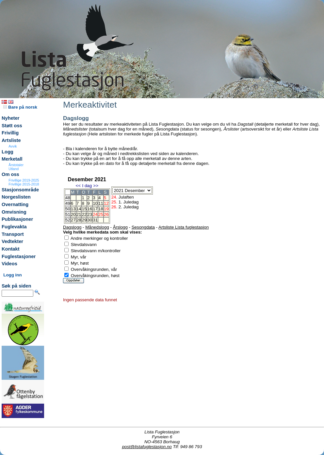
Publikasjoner (17, 219)
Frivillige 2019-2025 (23, 180)
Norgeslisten (16, 197)
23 (89, 214)
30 (89, 220)
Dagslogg (72, 227)
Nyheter (11, 118)
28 (78, 220)
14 (78, 208)
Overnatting (15, 204)
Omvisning (14, 212)
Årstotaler (16, 165)
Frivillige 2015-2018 (23, 184)
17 (95, 208)
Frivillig (10, 132)
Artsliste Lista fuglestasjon (183, 227)
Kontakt (11, 249)
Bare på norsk (20, 107)
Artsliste (11, 140)
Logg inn (12, 274)
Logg (7, 151)
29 (84, 220)
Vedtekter (12, 241)
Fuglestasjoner (19, 256)
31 (95, 220)
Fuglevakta (14, 226)
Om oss (10, 174)
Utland (13, 169)
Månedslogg (97, 227)
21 (78, 214)
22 (84, 214)
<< (78, 185)
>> (96, 185)
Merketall (12, 159)
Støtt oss (12, 125)
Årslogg (120, 227)
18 (100, 208)
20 (73, 214)
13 (73, 208)
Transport (13, 234)
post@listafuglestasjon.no (147, 446)
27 (73, 220)
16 (89, 208)
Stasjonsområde (20, 189)
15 (84, 208)
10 (95, 203)
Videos (9, 263)
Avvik (12, 146)
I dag (87, 185)
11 (100, 203)
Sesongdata (143, 227)
